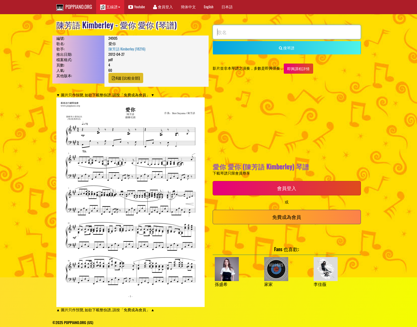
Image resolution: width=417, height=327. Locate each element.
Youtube (136, 6)
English (208, 6)
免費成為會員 (286, 216)
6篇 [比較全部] (126, 78)
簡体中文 (188, 6)
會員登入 (163, 6)
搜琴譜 (286, 47)
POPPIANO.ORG (74, 7)
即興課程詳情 (298, 68)
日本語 (227, 6)
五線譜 (110, 7)
